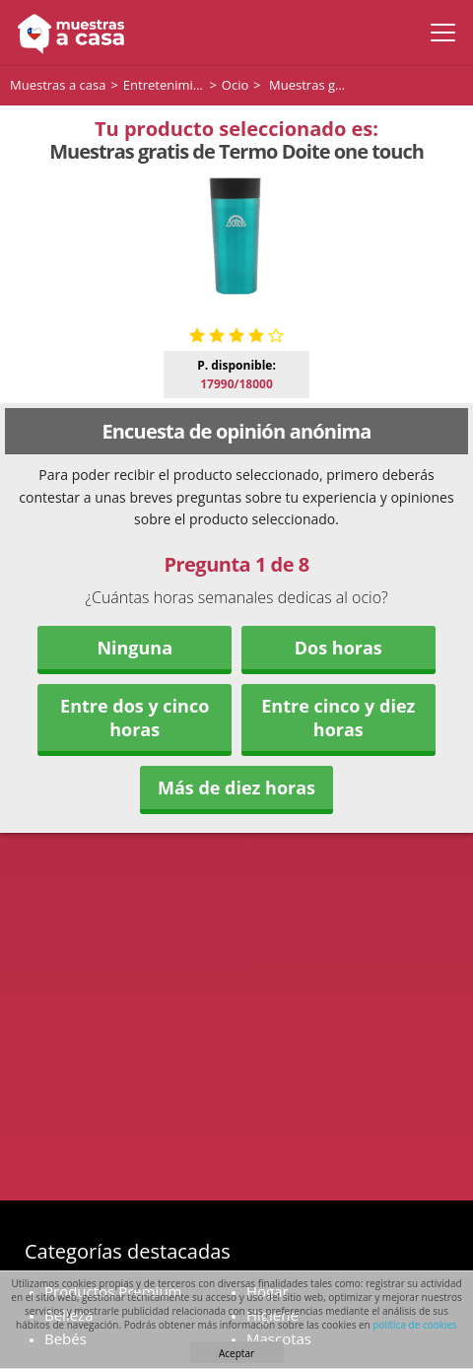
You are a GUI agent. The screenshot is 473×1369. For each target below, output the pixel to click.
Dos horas (338, 647)
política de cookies (414, 1325)
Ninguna (134, 647)
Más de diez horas (236, 787)
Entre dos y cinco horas (134, 717)
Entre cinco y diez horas (338, 717)
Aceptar (236, 1353)
